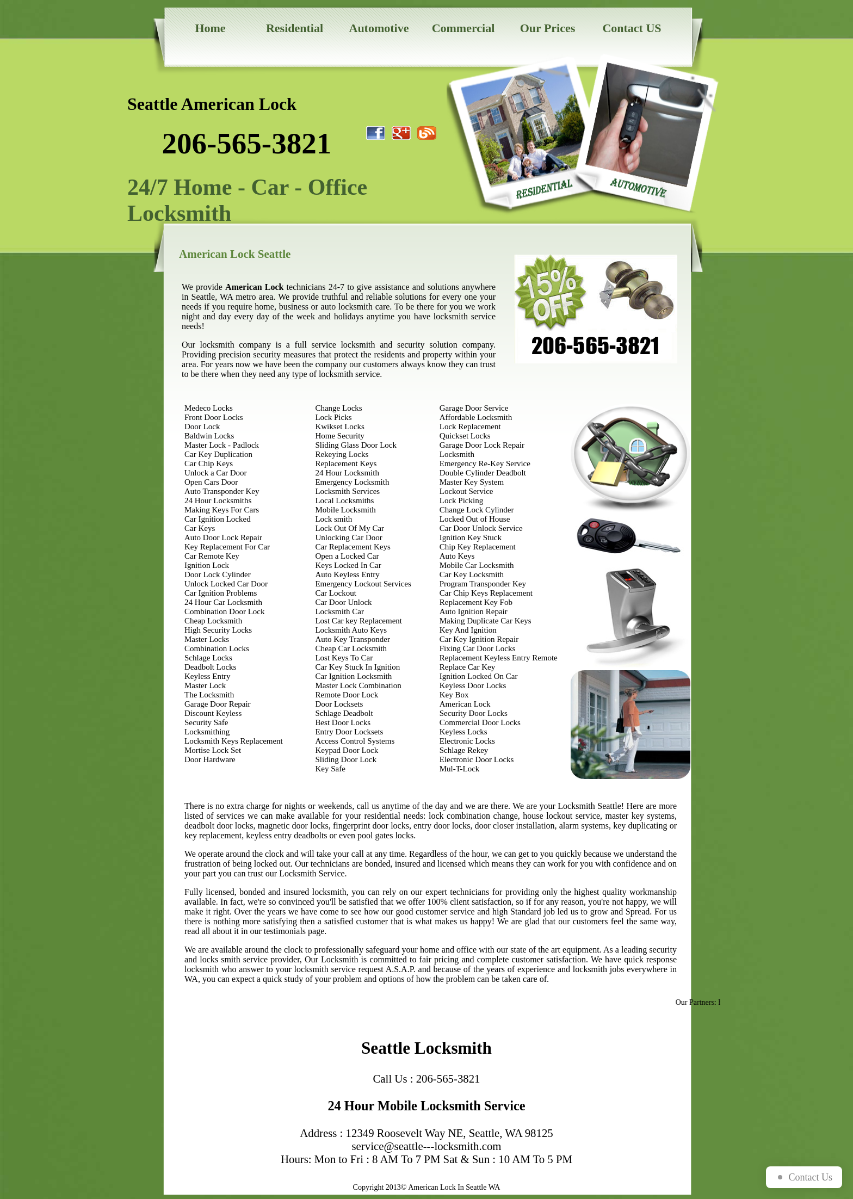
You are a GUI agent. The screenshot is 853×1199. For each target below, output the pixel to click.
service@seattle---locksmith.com (427, 1146)
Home (210, 28)
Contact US (631, 28)
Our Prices (548, 28)
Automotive (379, 28)
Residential (294, 28)
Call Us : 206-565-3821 (426, 1078)
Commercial (463, 28)
